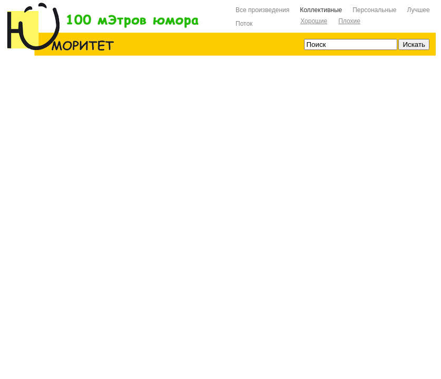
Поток (244, 23)
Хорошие (313, 21)
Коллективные (321, 10)
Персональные (374, 10)
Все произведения (262, 10)
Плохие (349, 21)
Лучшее (418, 10)
